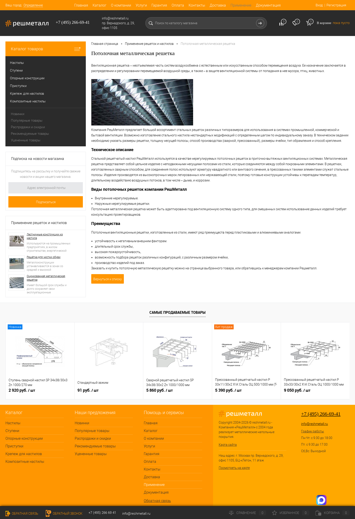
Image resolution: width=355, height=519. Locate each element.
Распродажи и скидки (28, 127)
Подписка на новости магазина (37, 159)
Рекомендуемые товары (30, 134)
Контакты (197, 5)
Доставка (218, 5)
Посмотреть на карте (234, 468)
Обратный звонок (63, 513)
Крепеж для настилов (23, 454)
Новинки (17, 114)
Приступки (14, 446)
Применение (240, 5)
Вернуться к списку (107, 279)
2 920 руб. (22, 390)
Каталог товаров (45, 48)
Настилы (12, 423)
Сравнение (247, 513)
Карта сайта (228, 445)
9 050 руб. (297, 390)
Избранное (290, 513)
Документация (268, 5)
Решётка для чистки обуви (43, 257)
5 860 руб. (159, 390)
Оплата (178, 5)
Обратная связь (157, 501)
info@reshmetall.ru (314, 424)
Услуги (141, 5)
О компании (121, 5)
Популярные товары (26, 120)
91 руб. (87, 390)
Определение (33, 5)
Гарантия (159, 5)
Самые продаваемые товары (177, 312)
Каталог (99, 5)
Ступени (12, 431)
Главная (81, 5)
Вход (319, 5)
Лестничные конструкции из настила (45, 236)
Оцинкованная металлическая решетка (46, 278)
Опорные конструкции (24, 438)
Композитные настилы (24, 461)
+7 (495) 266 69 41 (102, 513)
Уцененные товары (25, 140)
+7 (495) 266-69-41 (321, 413)
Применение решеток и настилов (39, 223)
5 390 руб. (228, 390)
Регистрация (336, 5)
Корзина (332, 513)
